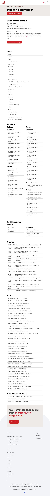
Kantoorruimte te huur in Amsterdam (33, 230)
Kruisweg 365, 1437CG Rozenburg (16, 381)
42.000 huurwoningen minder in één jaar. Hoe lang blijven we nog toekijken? (23, 251)
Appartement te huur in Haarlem (32, 155)
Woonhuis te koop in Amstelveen (13, 169)
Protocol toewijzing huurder (15, 117)
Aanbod (10, 57)
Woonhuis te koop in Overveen (13, 191)
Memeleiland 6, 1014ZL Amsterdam (17, 318)
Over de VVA (11, 67)
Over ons (10, 94)
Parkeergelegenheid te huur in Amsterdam (34, 185)
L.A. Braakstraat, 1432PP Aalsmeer (17, 399)
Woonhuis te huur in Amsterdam (32, 204)
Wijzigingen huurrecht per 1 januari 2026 (21, 271)
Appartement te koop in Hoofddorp (14, 148)
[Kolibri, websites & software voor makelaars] (25, 492)
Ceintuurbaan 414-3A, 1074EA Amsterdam (19, 303)
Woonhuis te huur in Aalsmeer (34, 192)
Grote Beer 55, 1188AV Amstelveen (17, 351)
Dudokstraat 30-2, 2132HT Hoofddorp (18, 341)
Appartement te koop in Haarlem (14, 144)
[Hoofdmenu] (46, 2)
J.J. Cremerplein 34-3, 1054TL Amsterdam (18, 356)
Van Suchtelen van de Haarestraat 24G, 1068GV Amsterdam (23, 333)
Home (9, 54)
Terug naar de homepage (14, 13)
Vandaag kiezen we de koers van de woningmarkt (24, 278)
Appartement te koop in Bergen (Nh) (14, 140)
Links (10, 107)
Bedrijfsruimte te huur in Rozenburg (14, 230)
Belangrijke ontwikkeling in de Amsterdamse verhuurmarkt (22, 274)
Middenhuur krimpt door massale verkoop (22, 290)
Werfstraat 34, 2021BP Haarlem (16, 336)
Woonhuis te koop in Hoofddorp (13, 185)
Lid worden (11, 89)
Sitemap (10, 109)
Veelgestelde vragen (14, 104)
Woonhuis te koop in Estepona (13, 181)
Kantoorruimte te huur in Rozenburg (33, 234)
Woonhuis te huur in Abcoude (34, 194)
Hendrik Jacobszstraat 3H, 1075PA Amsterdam (20, 353)
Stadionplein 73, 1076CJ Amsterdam (17, 389)
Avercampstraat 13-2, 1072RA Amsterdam (19, 338)
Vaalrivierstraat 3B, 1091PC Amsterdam (18, 331)
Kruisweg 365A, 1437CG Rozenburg (17, 384)
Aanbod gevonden (13, 62)
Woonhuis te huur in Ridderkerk (32, 214)
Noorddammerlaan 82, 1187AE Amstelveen (19, 361)
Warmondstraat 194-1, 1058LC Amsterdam (19, 376)
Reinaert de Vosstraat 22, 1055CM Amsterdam (20, 386)
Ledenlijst (11, 72)
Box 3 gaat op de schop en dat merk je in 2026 (23, 284)
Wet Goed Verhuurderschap (15, 119)
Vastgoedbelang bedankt (15, 87)
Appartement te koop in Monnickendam (14, 152)
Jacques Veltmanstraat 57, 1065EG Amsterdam (20, 311)
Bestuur (11, 69)
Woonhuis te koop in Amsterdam (13, 173)
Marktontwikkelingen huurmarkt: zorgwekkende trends (23, 287)
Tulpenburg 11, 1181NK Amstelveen (17, 371)
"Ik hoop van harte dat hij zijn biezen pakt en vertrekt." (22, 255)
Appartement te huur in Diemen (32, 148)
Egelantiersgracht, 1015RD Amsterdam (18, 343)
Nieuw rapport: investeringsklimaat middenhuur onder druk (24, 281)
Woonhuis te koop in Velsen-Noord (15, 195)
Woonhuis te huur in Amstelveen (32, 200)
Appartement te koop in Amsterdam (14, 136)
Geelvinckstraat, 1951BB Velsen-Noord (18, 306)
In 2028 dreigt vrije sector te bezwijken (21, 263)
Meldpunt (11, 74)
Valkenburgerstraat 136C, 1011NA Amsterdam (20, 374)
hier (27, 37)
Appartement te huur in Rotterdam (32, 175)
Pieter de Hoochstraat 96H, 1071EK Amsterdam (20, 363)
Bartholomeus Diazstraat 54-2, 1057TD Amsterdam (21, 301)
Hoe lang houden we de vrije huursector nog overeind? (22, 259)
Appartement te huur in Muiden (32, 163)
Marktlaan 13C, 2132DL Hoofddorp (17, 316)
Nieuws (11, 102)
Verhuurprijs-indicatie (14, 84)
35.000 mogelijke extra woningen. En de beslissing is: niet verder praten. (24, 248)
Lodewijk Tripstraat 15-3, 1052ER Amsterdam (20, 313)
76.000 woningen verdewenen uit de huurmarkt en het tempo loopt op (24, 266)
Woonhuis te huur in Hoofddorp (32, 210)
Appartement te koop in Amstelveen (14, 132)
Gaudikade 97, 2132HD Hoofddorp (17, 348)
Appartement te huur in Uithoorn (32, 179)
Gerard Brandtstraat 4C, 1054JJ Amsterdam (19, 308)
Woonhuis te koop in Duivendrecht (13, 177)
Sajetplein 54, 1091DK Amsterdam (17, 368)
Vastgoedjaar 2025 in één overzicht (20, 269)
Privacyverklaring (12, 112)
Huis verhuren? (11, 64)
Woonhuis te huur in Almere (34, 197)
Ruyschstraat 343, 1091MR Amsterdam (18, 323)
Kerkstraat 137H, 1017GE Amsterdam (18, 379)
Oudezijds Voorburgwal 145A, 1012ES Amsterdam (21, 321)
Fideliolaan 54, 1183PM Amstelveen (17, 346)
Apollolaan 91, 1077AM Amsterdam (17, 298)
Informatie (10, 97)
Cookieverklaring (12, 114)
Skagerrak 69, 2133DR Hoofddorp (16, 326)
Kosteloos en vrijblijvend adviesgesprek (19, 82)
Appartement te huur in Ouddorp (32, 171)
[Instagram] (37, 438)
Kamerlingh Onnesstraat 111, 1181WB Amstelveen (21, 358)
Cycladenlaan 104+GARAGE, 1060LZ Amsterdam (20, 396)
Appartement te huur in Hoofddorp (32, 159)
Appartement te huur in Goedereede (32, 152)
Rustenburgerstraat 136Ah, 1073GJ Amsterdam (20, 366)
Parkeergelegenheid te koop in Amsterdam (15, 162)
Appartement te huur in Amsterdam (32, 140)
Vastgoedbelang (12, 79)
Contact (11, 77)
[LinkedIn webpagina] (37, 436)
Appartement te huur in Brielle (32, 144)
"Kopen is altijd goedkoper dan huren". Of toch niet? (24, 245)
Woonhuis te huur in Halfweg (34, 207)
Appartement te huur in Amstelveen (32, 132)
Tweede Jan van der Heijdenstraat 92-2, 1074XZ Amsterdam (23, 328)
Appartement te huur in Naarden (32, 167)
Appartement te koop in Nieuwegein (14, 155)
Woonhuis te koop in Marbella (15, 188)
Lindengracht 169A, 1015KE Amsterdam (18, 401)
